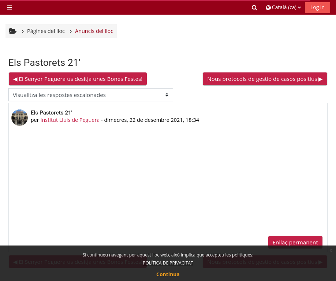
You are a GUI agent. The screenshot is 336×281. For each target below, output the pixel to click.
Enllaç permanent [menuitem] (295, 242)
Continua (168, 274)
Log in (317, 7)
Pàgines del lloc (46, 30)
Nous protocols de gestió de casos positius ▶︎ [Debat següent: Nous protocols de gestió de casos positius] (265, 78)
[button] (255, 7)
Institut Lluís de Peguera (70, 119)
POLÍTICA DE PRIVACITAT (168, 263)
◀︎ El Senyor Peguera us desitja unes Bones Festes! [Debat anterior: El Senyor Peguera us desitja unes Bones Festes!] (78, 78)
